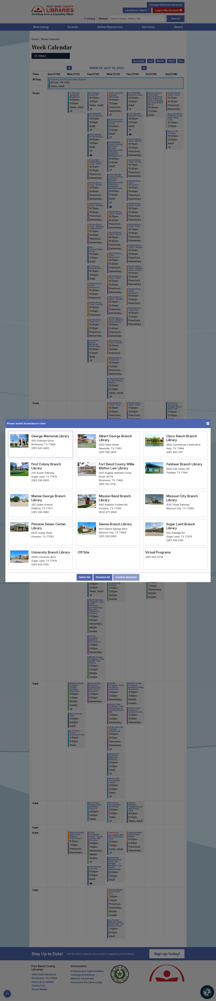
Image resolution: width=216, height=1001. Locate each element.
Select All (84, 577)
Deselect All (103, 577)
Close (207, 423)
